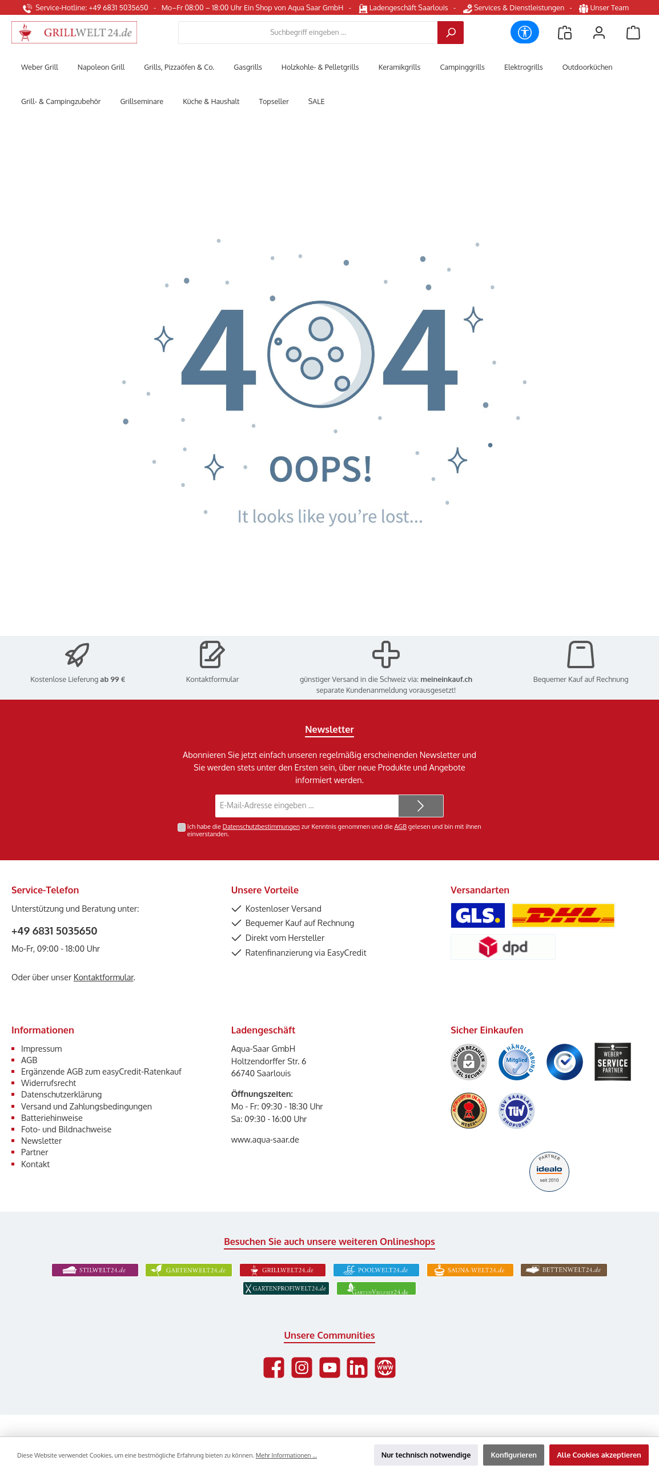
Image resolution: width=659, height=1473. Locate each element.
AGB (400, 827)
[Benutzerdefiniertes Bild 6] (517, 1111)
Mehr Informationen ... (286, 1455)
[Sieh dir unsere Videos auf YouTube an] (330, 1367)
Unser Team (604, 7)
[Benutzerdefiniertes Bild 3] (565, 1062)
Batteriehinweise (52, 1117)
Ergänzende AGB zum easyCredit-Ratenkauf (101, 1071)
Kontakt (35, 1164)
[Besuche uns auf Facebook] (274, 1367)
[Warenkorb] (633, 32)
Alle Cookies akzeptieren (599, 1454)
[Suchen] (450, 32)
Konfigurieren (514, 1454)
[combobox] (308, 32)
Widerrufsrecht (48, 1082)
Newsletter (41, 1140)
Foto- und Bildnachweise (66, 1129)
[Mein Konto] (599, 32)
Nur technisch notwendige (426, 1454)
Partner (34, 1152)
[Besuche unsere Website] (385, 1367)
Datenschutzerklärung (61, 1094)
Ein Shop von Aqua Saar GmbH (293, 7)
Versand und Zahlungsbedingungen (86, 1106)
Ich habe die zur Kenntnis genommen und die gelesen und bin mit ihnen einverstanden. (334, 830)
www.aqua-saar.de (265, 1139)
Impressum (41, 1048)
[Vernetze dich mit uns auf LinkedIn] (357, 1367)
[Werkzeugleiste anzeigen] (525, 32)
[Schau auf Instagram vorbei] (302, 1367)
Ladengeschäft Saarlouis (403, 7)
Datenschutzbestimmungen (261, 827)
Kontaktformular (212, 679)
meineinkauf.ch (446, 679)
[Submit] (421, 806)
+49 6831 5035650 (54, 930)
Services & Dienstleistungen (513, 7)
